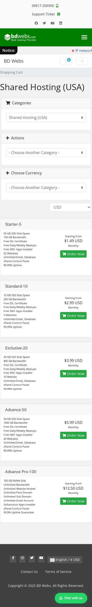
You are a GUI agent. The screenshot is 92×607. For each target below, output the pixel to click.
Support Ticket (46, 14)
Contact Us (29, 571)
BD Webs (14, 61)
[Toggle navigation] (84, 37)
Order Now (73, 254)
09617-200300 (45, 5)
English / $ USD (65, 559)
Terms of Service (58, 571)
